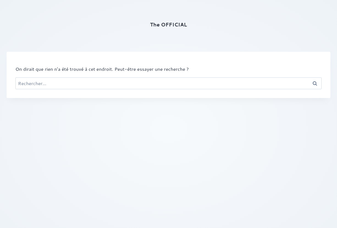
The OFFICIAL (168, 24)
